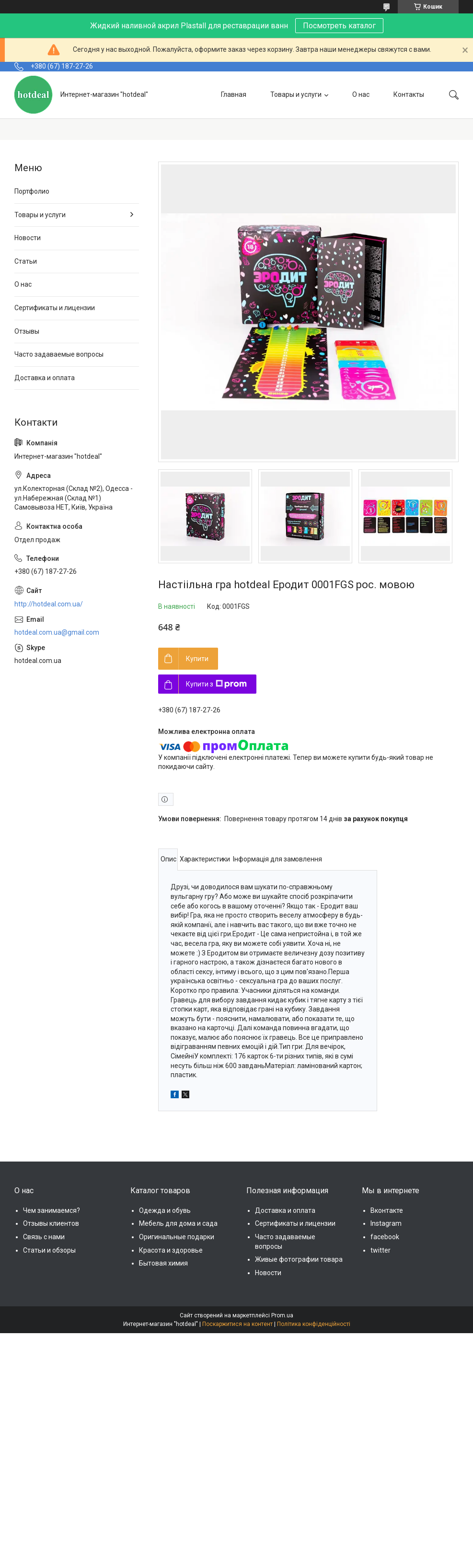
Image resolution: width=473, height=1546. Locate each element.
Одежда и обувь (165, 1210)
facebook (384, 1237)
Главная (233, 94)
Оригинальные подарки (176, 1237)
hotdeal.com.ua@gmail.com (56, 632)
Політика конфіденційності (313, 1324)
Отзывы (26, 331)
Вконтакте (386, 1210)
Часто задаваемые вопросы (59, 354)
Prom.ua (282, 1315)
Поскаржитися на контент (237, 1324)
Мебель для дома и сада (178, 1223)
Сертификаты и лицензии (54, 308)
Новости (27, 238)
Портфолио (31, 191)
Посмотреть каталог (339, 25)
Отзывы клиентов (51, 1223)
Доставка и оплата (44, 378)
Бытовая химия (163, 1263)
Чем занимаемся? (51, 1210)
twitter (380, 1250)
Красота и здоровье (171, 1250)
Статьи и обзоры (49, 1250)
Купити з (216, 684)
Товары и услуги (296, 94)
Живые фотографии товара (299, 1259)
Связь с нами (44, 1237)
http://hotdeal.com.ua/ (48, 604)
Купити (197, 659)
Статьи (25, 261)
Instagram (386, 1223)
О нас (360, 94)
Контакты (408, 94)
